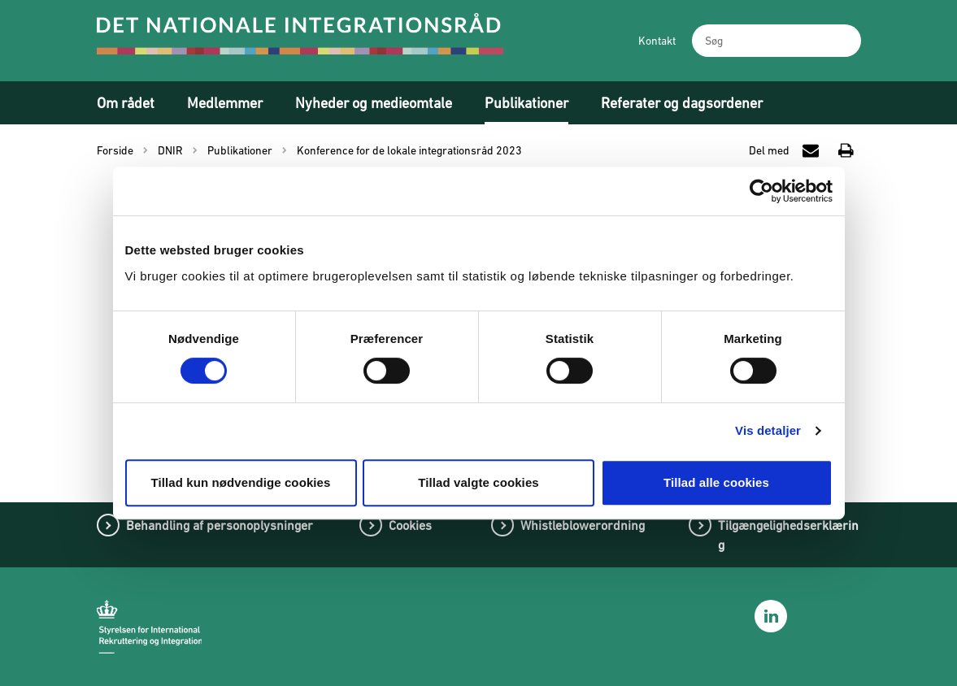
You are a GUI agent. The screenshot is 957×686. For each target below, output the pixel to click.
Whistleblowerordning (582, 525)
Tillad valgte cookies (478, 482)
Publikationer (526, 102)
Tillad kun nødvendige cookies (240, 482)
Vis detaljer (768, 430)
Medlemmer (225, 102)
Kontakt (657, 40)
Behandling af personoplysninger (219, 525)
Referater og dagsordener (682, 102)
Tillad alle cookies (716, 482)
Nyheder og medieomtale (373, 102)
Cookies (410, 525)
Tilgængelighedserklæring (788, 535)
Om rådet (125, 102)
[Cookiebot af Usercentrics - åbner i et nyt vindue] (761, 191)
